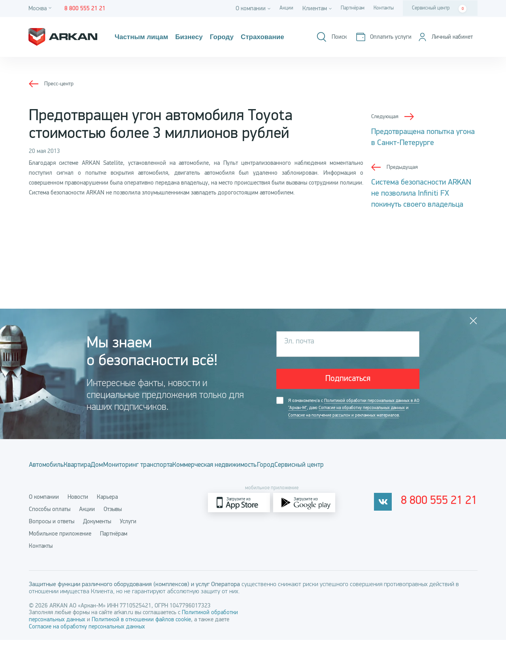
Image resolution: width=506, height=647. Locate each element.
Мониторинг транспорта (183, 475)
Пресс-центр (60, 83)
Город (346, 475)
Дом (127, 475)
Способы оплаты (49, 516)
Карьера (107, 503)
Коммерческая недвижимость (278, 475)
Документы (97, 528)
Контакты (381, 8)
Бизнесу (200, 37)
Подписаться (348, 379)
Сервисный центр (439, 9)
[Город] (41, 8)
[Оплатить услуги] (441, 31)
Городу (237, 37)
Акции (277, 8)
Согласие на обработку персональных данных (87, 633)
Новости (78, 503)
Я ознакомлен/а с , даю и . (350, 414)
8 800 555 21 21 (445, 510)
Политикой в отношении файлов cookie (141, 626)
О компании (44, 503)
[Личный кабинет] (441, 43)
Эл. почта (303, 341)
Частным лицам (146, 37)
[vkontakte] (392, 509)
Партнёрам (346, 8)
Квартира (93, 475)
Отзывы (113, 516)
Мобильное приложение (60, 540)
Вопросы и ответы (51, 528)
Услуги (128, 528)
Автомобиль (47, 475)
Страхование (283, 37)
